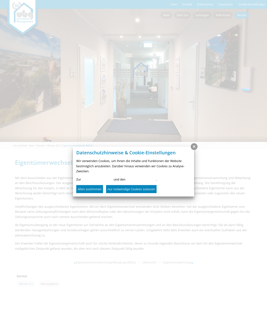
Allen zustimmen (90, 189)
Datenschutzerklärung (97, 179)
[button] (194, 146)
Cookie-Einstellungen (141, 179)
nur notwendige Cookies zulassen (131, 189)
